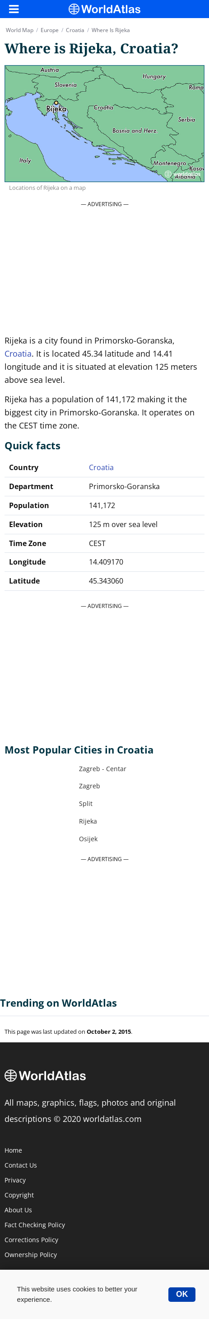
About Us (18, 1210)
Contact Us (21, 1165)
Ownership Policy (31, 1255)
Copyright (19, 1195)
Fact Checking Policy (35, 1225)
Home (13, 1150)
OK (182, 1294)
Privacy (15, 1180)
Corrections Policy (31, 1240)
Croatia (18, 353)
